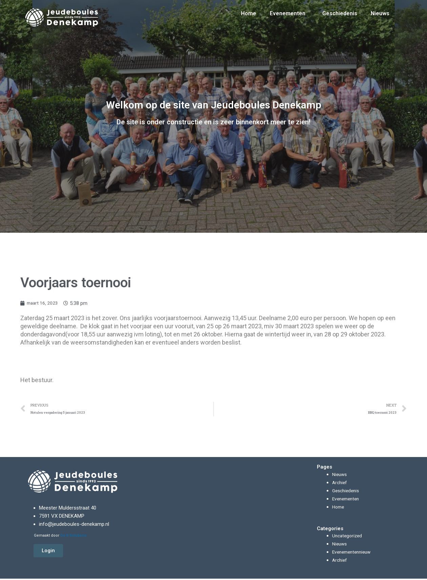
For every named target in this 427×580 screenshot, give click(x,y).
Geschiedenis (339, 8)
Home (248, 8)
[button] (48, 552)
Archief (340, 484)
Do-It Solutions (73, 537)
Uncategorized (348, 537)
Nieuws (380, 8)
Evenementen (289, 8)
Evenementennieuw (353, 554)
